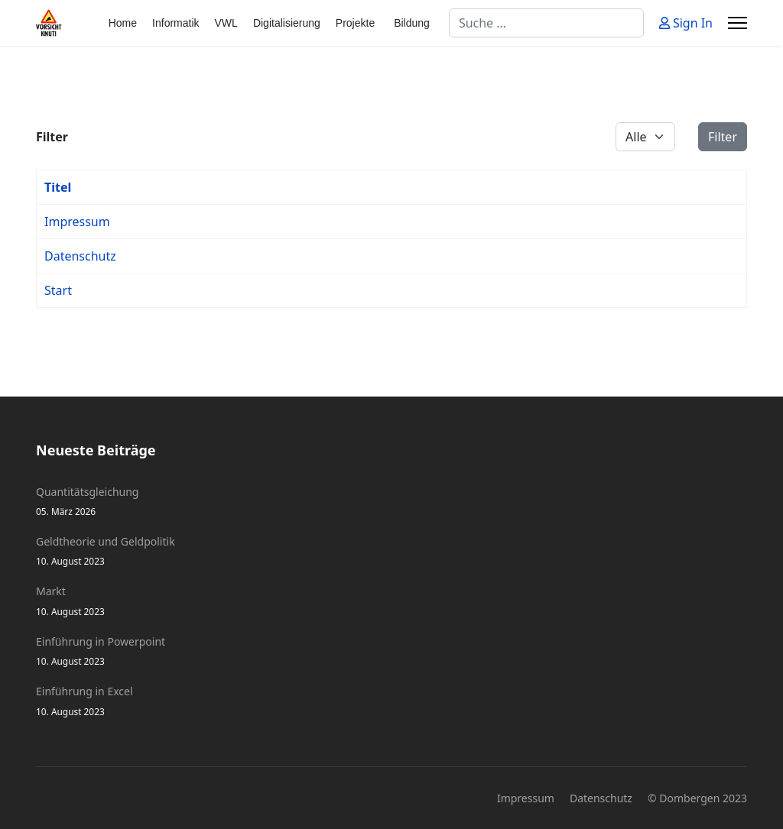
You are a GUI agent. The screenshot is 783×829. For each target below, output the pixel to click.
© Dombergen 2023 (697, 798)
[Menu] (737, 23)
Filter (722, 136)
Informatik (175, 23)
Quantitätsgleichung (391, 501)
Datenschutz (80, 256)
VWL (226, 23)
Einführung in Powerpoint (391, 651)
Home (123, 23)
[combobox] (546, 22)
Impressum (77, 221)
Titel (57, 187)
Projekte (355, 23)
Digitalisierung (286, 23)
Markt (391, 601)
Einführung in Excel (391, 701)
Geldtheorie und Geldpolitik (391, 551)
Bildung (412, 23)
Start (58, 290)
